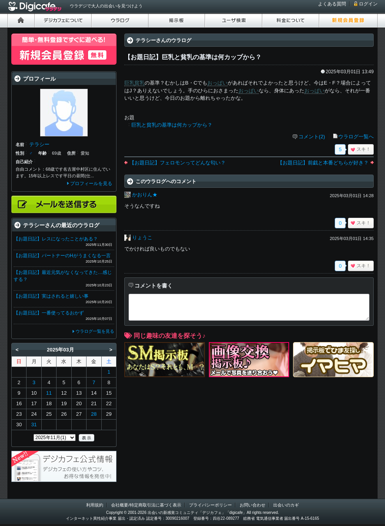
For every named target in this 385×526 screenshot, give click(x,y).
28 (94, 414)
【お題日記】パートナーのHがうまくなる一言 (62, 255)
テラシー (39, 144)
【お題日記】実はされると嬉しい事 (51, 296)
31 (34, 424)
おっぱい (217, 83)
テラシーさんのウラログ (163, 40)
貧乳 (139, 83)
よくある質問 (332, 4)
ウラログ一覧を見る (95, 331)
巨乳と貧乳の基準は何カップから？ (171, 125)
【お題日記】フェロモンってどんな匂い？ (177, 163)
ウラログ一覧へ (356, 136)
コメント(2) (311, 136)
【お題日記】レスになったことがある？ (56, 239)
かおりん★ (144, 195)
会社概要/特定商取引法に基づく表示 (146, 505)
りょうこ (142, 237)
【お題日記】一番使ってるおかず (49, 313)
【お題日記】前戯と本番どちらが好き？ (323, 163)
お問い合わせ (252, 505)
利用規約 (94, 505)
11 (48, 393)
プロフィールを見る (91, 183)
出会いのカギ (286, 505)
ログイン (368, 4)
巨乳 (129, 83)
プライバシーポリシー (210, 505)
